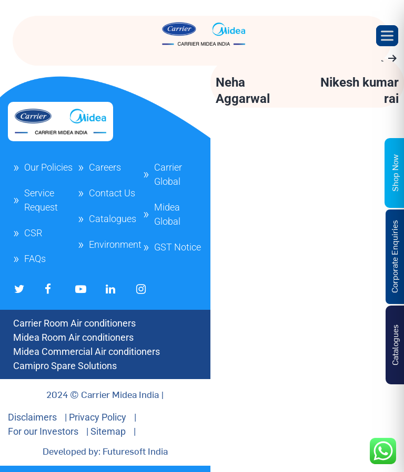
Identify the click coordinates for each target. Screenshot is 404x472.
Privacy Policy (97, 417)
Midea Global (167, 214)
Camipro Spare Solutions (65, 365)
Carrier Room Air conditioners (74, 323)
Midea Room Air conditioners (73, 337)
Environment (115, 244)
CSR (33, 232)
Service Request (41, 200)
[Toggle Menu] (387, 35)
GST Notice (177, 247)
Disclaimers (32, 417)
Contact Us (112, 192)
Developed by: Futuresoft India (105, 450)
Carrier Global (168, 174)
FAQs (35, 258)
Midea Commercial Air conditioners (86, 351)
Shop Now (394, 172)
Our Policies (48, 167)
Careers (105, 167)
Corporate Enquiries (394, 256)
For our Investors (43, 431)
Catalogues (112, 218)
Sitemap (108, 431)
